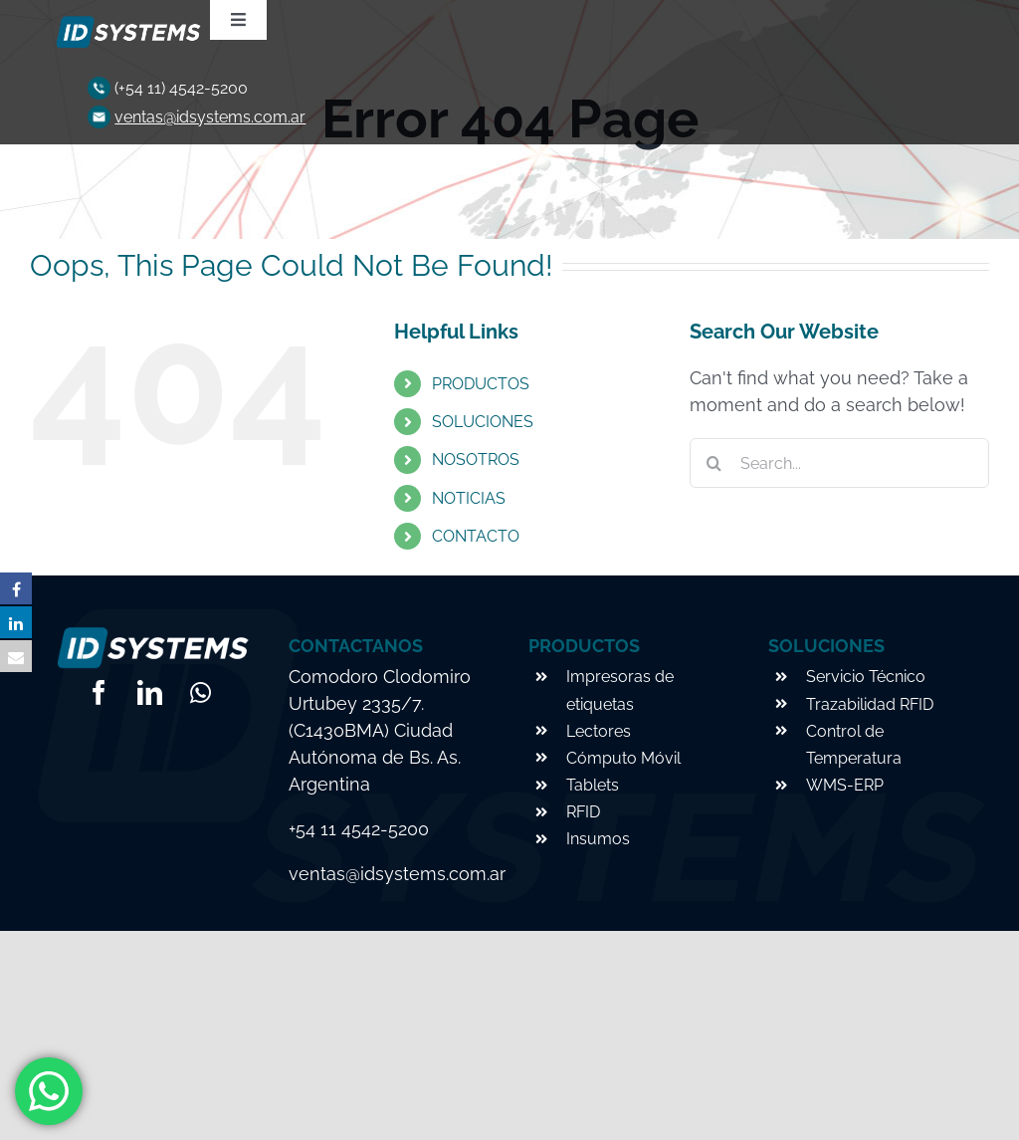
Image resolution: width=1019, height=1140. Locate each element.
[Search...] (839, 463)
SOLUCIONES (482, 421)
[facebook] (99, 692)
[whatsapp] (200, 692)
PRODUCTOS (480, 383)
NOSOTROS (475, 459)
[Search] (714, 463)
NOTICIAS (469, 498)
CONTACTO (475, 536)
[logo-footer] (126, 22)
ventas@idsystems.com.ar (210, 117)
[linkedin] (149, 692)
